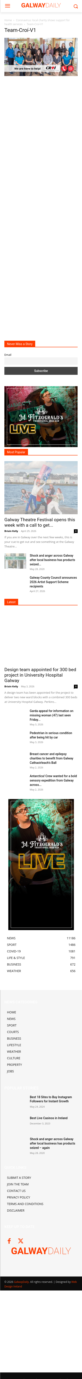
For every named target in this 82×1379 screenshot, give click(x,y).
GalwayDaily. (22, 1282)
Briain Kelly (11, 531)
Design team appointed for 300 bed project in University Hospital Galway (40, 675)
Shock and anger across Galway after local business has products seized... (52, 560)
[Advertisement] (41, 205)
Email (7, 355)
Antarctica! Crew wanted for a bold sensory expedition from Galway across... (53, 780)
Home (8, 20)
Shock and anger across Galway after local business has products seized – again (52, 1143)
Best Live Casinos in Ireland (49, 1118)
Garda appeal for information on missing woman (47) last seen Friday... (51, 715)
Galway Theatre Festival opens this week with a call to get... (39, 522)
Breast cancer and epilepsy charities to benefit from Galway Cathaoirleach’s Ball (51, 758)
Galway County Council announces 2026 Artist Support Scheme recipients (53, 582)
